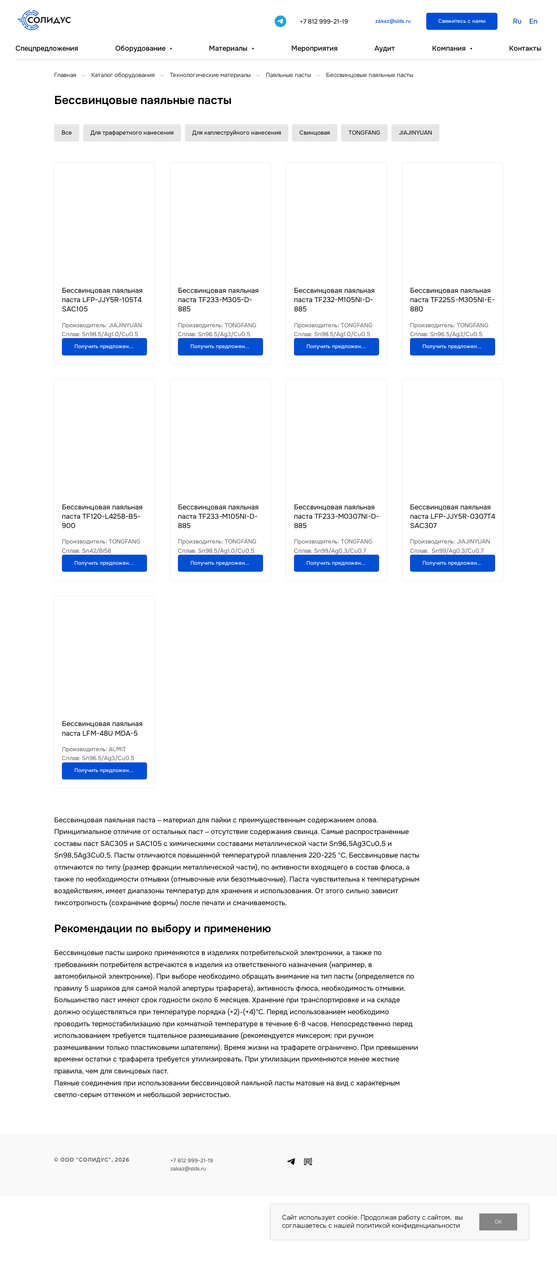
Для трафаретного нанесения (132, 133)
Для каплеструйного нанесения (236, 133)
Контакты (525, 48)
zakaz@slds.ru (188, 1245)
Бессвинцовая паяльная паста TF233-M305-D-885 (218, 300)
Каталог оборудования (123, 75)
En (533, 21)
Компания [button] (450, 48)
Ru (517, 21)
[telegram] (280, 21)
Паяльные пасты (288, 75)
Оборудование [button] (141, 48)
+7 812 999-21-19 (324, 21)
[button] (461, 21)
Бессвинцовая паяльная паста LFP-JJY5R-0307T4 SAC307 (452, 542)
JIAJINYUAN (415, 133)
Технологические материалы (210, 75)
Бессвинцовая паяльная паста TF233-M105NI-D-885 (218, 542)
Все (67, 133)
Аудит (384, 48)
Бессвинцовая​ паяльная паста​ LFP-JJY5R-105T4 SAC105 (102, 300)
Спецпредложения (46, 48)
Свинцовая (315, 133)
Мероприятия (314, 48)
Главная (65, 75)
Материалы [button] (229, 48)
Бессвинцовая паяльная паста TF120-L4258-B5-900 (102, 542)
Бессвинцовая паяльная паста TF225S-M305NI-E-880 (452, 300)
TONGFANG (365, 133)
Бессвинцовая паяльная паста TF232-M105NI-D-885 (334, 300)
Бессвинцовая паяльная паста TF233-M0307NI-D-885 (336, 542)
